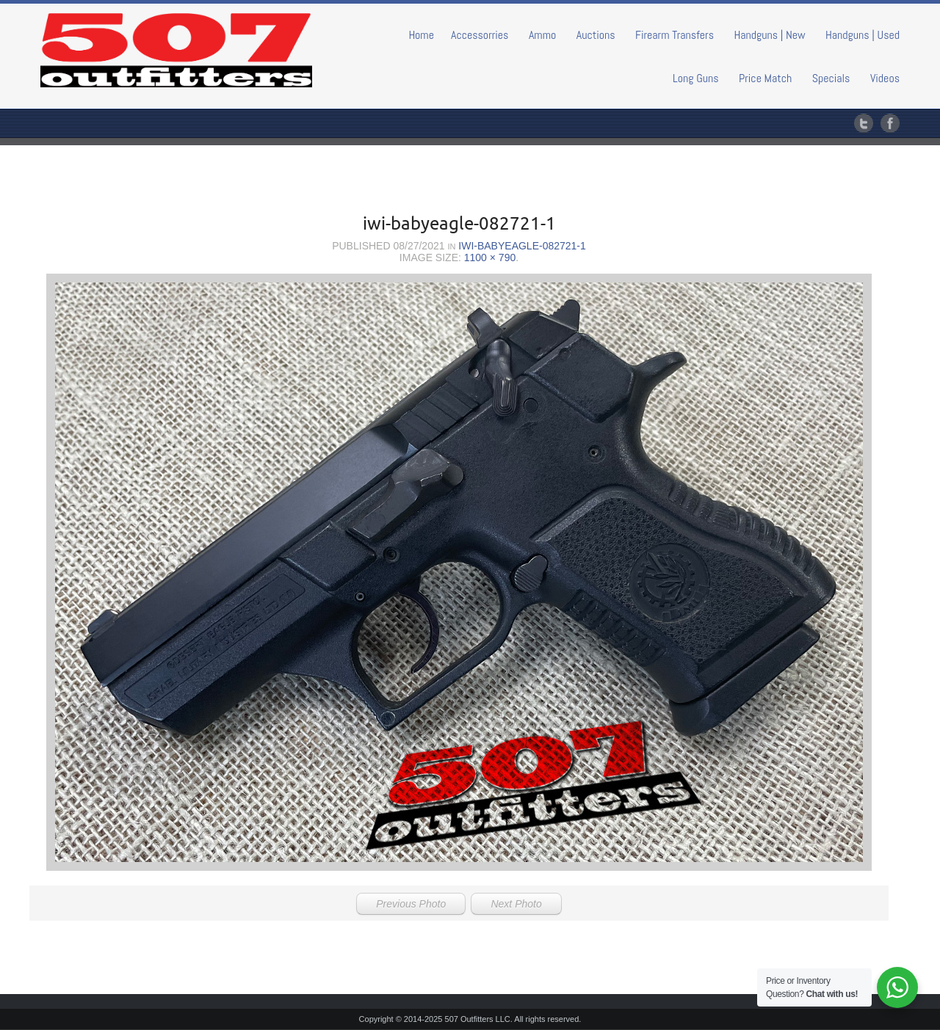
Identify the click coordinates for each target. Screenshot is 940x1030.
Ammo (542, 35)
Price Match (765, 78)
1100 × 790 (490, 257)
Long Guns (696, 78)
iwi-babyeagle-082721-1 (522, 246)
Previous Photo (411, 904)
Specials (831, 78)
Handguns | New (769, 35)
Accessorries (480, 35)
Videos (885, 78)
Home (421, 35)
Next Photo (516, 904)
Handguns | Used (862, 35)
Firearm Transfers (674, 35)
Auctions (595, 35)
